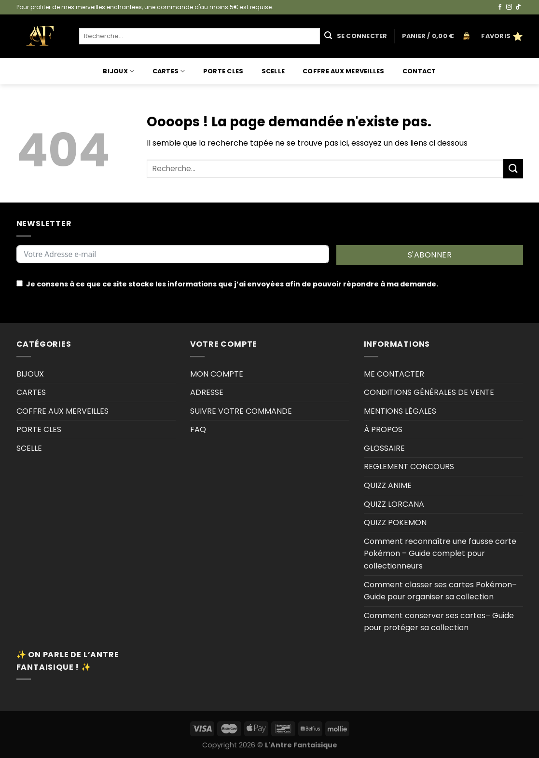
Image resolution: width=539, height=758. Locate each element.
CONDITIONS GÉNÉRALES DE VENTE (429, 392)
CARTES (168, 71)
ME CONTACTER (394, 373)
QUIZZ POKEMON (395, 522)
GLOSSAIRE (384, 448)
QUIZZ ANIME (388, 485)
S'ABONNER (430, 254)
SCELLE (273, 71)
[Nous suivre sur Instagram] (509, 7)
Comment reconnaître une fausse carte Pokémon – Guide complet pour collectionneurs (440, 553)
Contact (419, 71)
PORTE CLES (223, 71)
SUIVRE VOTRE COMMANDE (241, 411)
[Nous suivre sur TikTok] (518, 7)
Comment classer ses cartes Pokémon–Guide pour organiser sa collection (440, 591)
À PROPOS (383, 429)
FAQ (198, 429)
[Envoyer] (328, 36)
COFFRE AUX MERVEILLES (343, 71)
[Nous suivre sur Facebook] (500, 7)
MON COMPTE (216, 373)
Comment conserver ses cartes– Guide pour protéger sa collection (439, 622)
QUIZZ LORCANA (394, 504)
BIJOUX (118, 71)
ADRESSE (206, 392)
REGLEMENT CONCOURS (409, 466)
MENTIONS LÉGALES (400, 411)
